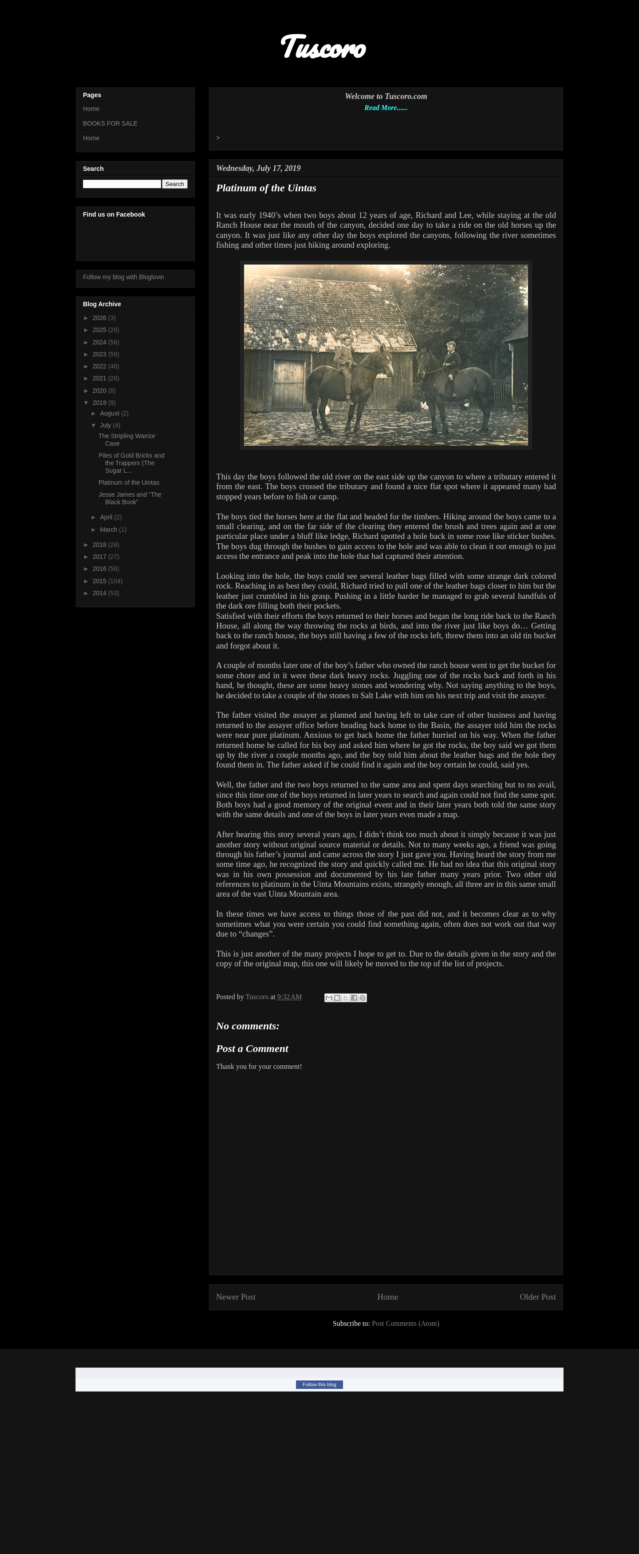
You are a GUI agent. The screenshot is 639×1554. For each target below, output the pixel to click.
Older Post (538, 1296)
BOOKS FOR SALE (110, 123)
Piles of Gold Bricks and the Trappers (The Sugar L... (132, 463)
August (110, 413)
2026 (100, 317)
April (107, 517)
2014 (100, 593)
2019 (100, 402)
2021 (100, 378)
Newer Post (236, 1296)
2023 (100, 354)
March (109, 529)
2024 (100, 342)
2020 (100, 390)
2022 (100, 366)
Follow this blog (319, 1384)
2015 (100, 581)
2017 (100, 556)
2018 (100, 544)
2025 (100, 329)
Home (387, 1296)
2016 (100, 568)
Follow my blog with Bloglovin (123, 277)
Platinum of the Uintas (129, 482)
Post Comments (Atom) (405, 1323)
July (106, 425)
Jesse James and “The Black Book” (130, 498)
